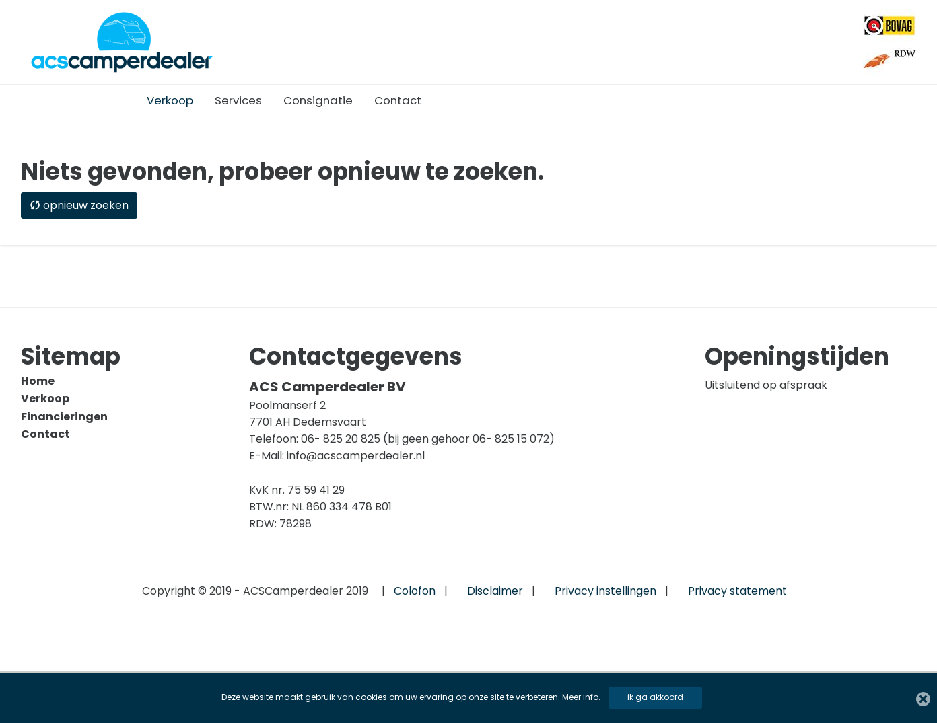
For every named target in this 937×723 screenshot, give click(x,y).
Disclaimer (495, 591)
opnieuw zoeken (79, 205)
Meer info (580, 697)
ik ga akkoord (655, 697)
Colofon (415, 591)
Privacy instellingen (605, 591)
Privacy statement (737, 591)
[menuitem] (170, 100)
